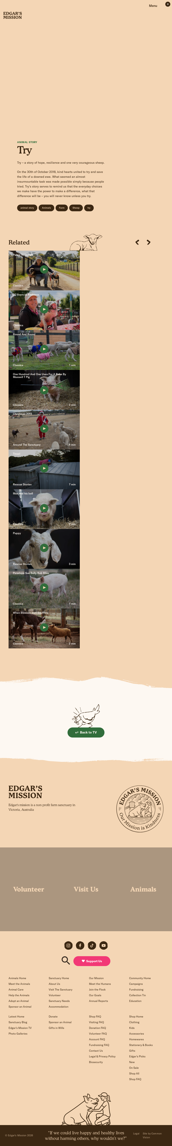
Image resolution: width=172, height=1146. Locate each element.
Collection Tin (137, 995)
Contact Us (96, 1050)
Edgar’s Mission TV (20, 1028)
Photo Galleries (18, 1033)
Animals (46, 207)
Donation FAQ (97, 1028)
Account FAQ (97, 1039)
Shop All (134, 1073)
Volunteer (55, 995)
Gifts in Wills (56, 1028)
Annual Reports (98, 1001)
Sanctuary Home (59, 978)
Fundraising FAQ (99, 1045)
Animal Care (16, 989)
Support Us (92, 961)
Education (135, 1001)
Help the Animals (19, 995)
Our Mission (96, 978)
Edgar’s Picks (137, 1056)
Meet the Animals (19, 983)
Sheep (76, 207)
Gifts (132, 1050)
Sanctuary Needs (59, 1001)
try (89, 207)
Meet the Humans (100, 983)
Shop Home (136, 1016)
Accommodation (58, 1006)
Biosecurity (96, 1062)
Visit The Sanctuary (60, 989)
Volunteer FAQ (98, 1033)
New (132, 1062)
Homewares (136, 1039)
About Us (54, 983)
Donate (53, 1016)
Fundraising (136, 989)
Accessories (136, 1033)
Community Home (140, 978)
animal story (27, 207)
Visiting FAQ (96, 1022)
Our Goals (95, 995)
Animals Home (17, 978)
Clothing (134, 1022)
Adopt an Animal (19, 1001)
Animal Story (27, 142)
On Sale (134, 1067)
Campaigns (136, 983)
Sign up (88, 827)
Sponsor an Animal (20, 1006)
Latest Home (16, 1016)
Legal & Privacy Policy (102, 1056)
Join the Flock (97, 989)
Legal (136, 1133)
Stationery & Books (141, 1045)
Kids (132, 1028)
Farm (61, 207)
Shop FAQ (95, 1016)
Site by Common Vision (152, 1135)
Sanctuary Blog (18, 1022)
